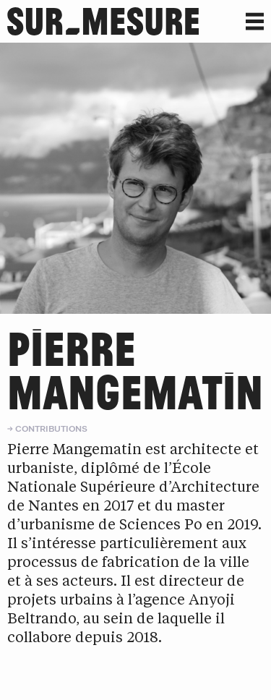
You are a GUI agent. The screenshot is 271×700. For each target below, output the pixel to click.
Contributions (51, 428)
